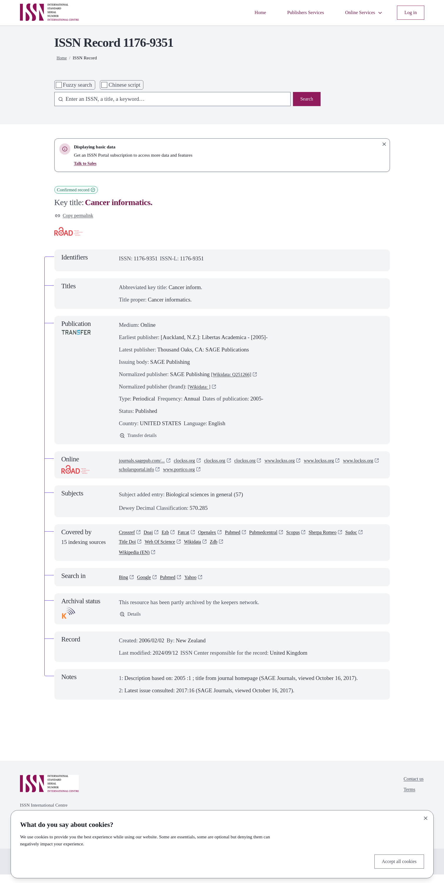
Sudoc (126, 547)
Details (131, 623)
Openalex (216, 536)
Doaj (152, 536)
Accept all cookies (396, 860)
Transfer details (141, 438)
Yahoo (198, 585)
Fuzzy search (77, 85)
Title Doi (152, 547)
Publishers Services (294, 12)
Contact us (411, 788)
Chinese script (124, 85)
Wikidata (225, 547)
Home (245, 12)
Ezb (170, 536)
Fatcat (190, 536)
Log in (409, 12)
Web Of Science (188, 547)
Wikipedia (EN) (137, 560)
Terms (407, 800)
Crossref (128, 536)
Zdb (248, 547)
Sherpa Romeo (346, 536)
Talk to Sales (86, 163)
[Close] (425, 816)
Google (147, 585)
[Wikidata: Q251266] (235, 376)
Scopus (313, 536)
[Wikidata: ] (201, 388)
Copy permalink (77, 216)
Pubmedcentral (280, 536)
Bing (124, 585)
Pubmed (245, 536)
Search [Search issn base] (305, 100)
